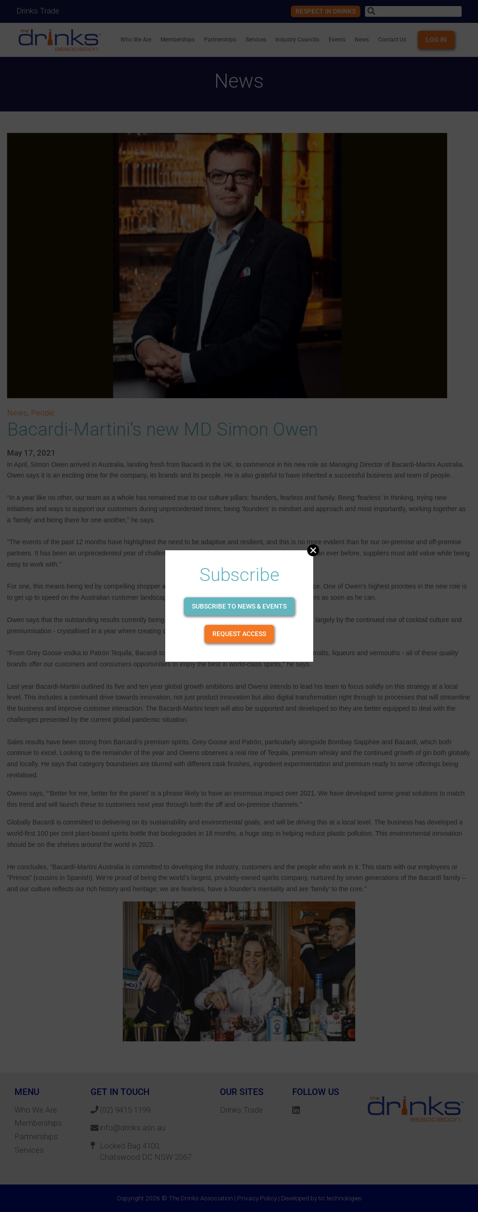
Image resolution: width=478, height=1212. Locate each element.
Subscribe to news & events (239, 606)
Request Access (239, 633)
